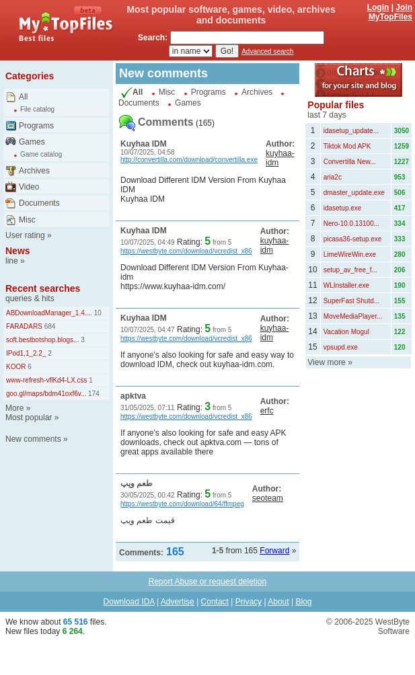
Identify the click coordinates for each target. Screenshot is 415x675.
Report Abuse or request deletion (207, 581)
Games (32, 142)
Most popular (28, 417)
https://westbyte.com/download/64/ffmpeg (182, 504)
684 (48, 326)
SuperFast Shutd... (351, 301)
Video (29, 187)
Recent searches (42, 288)
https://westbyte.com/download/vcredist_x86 (186, 251)
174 (92, 393)
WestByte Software (392, 626)
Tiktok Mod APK (347, 146)
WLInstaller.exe (346, 285)
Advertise (177, 601)
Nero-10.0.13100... (351, 223)
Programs (36, 125)
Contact (215, 601)
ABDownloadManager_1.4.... (49, 313)
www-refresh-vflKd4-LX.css (46, 380)
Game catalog (41, 154)
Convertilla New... (350, 161)
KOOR (16, 366)
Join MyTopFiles (390, 12)
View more (326, 362)
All (23, 97)
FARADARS (24, 326)
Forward (274, 550)
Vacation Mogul (346, 331)
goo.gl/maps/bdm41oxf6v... (46, 393)
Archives (34, 170)
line (11, 261)
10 (97, 313)
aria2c (333, 177)
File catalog (37, 109)
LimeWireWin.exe (350, 254)
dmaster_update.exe (354, 192)
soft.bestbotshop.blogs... (42, 340)
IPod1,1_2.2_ (26, 353)
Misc (27, 220)
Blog (303, 601)
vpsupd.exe (341, 347)
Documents (39, 203)
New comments (33, 439)
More (14, 408)
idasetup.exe (343, 208)
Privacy (248, 601)
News (17, 250)
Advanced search (267, 51)
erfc (267, 410)
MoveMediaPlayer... (353, 316)
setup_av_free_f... (350, 270)
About (278, 601)
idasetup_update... (351, 130)
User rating (25, 235)
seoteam (267, 498)
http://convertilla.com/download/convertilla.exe (189, 159)
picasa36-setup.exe (353, 239)
